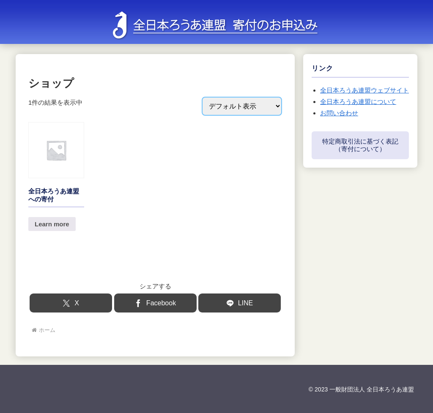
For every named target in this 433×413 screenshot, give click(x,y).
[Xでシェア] (71, 302)
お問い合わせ (339, 113)
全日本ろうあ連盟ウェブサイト (364, 90)
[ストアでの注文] (242, 106)
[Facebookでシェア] (155, 302)
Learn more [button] (52, 224)
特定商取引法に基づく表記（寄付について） (360, 145)
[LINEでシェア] (239, 302)
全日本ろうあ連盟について (358, 101)
